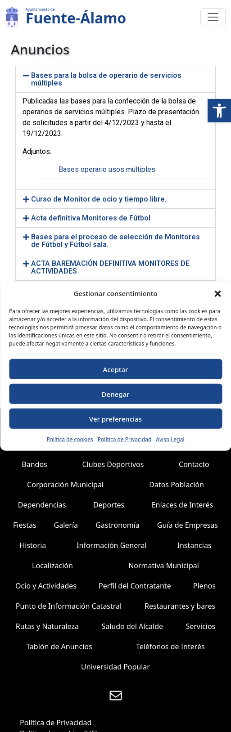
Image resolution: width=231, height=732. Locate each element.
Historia (32, 545)
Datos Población (176, 484)
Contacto (194, 464)
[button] (219, 110)
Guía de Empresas (187, 525)
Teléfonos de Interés (170, 646)
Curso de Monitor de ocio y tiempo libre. (99, 199)
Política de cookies (69, 439)
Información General (112, 545)
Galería (66, 525)
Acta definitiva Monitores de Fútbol (90, 218)
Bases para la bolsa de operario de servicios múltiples (106, 79)
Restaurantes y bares (180, 606)
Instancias (194, 545)
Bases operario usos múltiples (107, 169)
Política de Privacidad (125, 439)
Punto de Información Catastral (69, 606)
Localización (52, 565)
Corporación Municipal (65, 484)
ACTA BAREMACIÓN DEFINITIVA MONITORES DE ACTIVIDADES (110, 267)
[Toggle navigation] (213, 17)
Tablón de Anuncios (59, 646)
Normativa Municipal (163, 565)
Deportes (108, 505)
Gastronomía (117, 525)
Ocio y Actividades (46, 586)
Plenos (204, 586)
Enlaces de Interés (182, 505)
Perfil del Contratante (135, 586)
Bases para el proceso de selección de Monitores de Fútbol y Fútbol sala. (115, 241)
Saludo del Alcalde (132, 626)
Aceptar (115, 368)
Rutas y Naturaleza (47, 626)
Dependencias (42, 505)
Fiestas (24, 525)
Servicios (200, 626)
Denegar (116, 393)
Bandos (34, 464)
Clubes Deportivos (113, 464)
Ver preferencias (115, 418)
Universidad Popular (115, 667)
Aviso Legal (170, 439)
